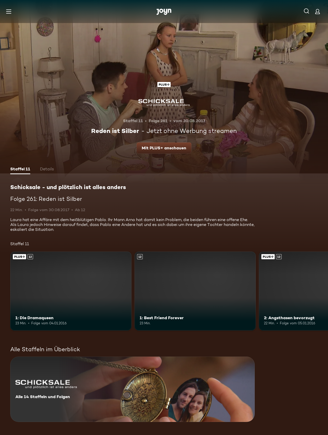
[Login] (317, 11)
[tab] (20, 169)
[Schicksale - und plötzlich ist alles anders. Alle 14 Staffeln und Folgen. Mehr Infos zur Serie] (132, 389)
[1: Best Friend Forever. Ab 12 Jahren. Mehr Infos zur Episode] (195, 291)
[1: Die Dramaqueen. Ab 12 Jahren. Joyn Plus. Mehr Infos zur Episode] (70, 291)
